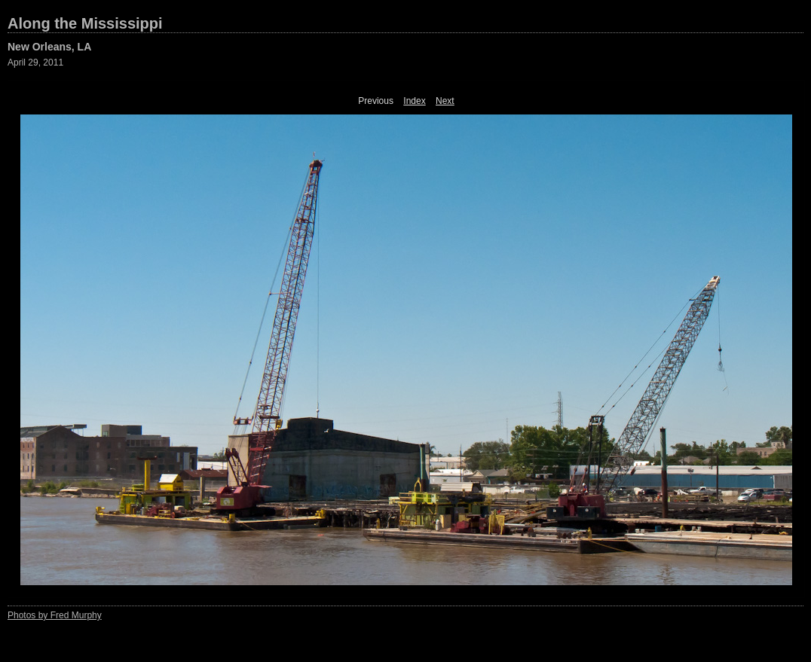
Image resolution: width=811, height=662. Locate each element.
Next (445, 101)
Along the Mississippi (85, 23)
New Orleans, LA (49, 47)
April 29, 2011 (35, 62)
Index (414, 101)
